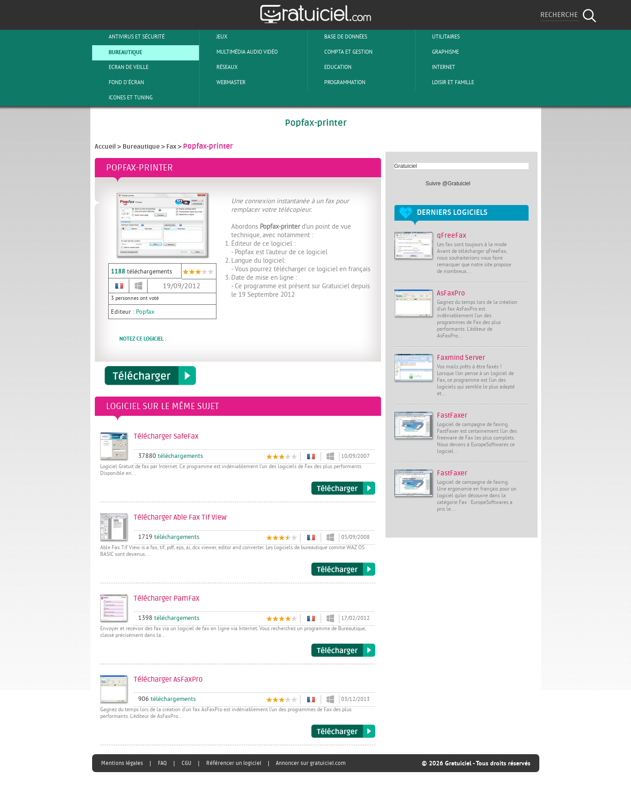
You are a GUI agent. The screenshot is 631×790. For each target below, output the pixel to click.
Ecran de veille (121, 67)
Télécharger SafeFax (343, 488)
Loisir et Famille (445, 82)
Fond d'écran (119, 82)
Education (330, 67)
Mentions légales (122, 763)
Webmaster (224, 82)
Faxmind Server (461, 358)
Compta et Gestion (341, 52)
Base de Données (338, 36)
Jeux (214, 36)
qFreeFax (451, 235)
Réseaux (219, 67)
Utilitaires (438, 36)
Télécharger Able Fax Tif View (343, 569)
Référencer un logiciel (233, 763)
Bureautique (118, 52)
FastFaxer (452, 415)
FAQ (162, 763)
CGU (186, 763)
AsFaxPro (451, 293)
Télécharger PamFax (343, 650)
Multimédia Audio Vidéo (240, 52)
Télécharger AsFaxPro (343, 731)
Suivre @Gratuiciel (448, 183)
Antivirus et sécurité (129, 36)
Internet (436, 67)
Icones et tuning (123, 97)
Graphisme (438, 52)
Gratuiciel (405, 166)
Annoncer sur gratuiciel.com (311, 763)
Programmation (337, 82)
